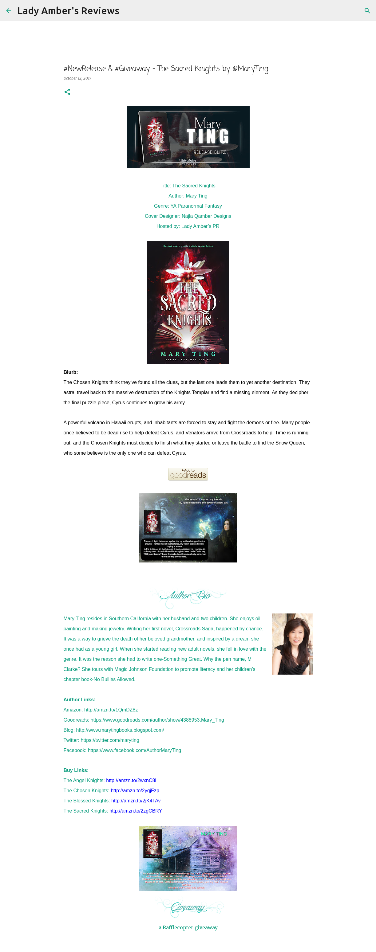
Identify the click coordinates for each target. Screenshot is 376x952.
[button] (67, 92)
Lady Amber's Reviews (68, 10)
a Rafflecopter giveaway (188, 927)
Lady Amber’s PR (200, 226)
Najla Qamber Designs (206, 216)
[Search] (128, 10)
